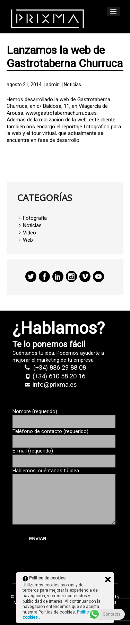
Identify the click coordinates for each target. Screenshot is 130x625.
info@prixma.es (55, 384)
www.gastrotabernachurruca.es (61, 113)
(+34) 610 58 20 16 (59, 376)
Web (28, 240)
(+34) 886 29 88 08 (59, 367)
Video (29, 233)
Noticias (72, 84)
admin (53, 84)
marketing (48, 360)
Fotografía (35, 218)
